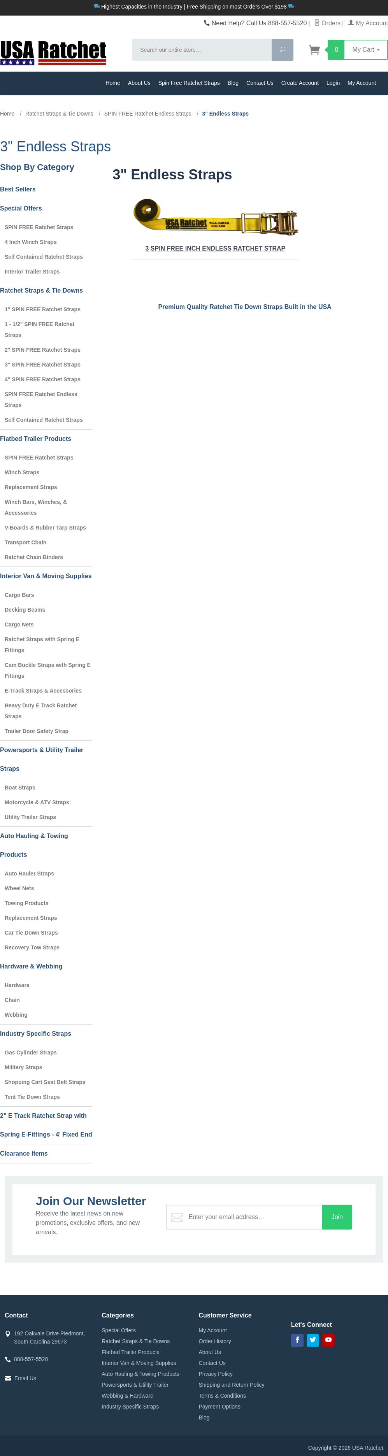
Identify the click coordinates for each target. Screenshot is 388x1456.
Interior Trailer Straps (32, 271)
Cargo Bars (19, 595)
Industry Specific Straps (35, 1033)
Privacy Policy (216, 1374)
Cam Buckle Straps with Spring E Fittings (48, 670)
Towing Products (27, 903)
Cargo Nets (19, 624)
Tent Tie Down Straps (32, 1097)
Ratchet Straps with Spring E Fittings (42, 644)
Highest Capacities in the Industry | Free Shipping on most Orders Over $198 (194, 7)
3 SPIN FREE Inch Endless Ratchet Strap (215, 225)
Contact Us (260, 83)
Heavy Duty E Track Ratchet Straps (41, 710)
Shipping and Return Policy (232, 1385)
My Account (368, 23)
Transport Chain (25, 542)
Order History (215, 1341)
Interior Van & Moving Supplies (46, 576)
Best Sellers (18, 189)
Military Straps (23, 1067)
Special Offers (21, 208)
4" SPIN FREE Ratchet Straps (43, 379)
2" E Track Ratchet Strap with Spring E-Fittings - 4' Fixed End (46, 1125)
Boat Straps (20, 787)
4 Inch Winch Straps (31, 242)
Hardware (17, 985)
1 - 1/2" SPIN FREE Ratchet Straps (39, 329)
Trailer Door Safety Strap (36, 731)
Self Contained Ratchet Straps (44, 257)
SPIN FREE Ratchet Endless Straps (41, 399)
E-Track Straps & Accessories (43, 691)
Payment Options (220, 1406)
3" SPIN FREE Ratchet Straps (43, 364)
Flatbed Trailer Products (35, 438)
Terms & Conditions (222, 1396)
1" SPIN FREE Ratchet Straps (43, 309)
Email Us (25, 1378)
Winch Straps (22, 472)
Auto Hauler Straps (29, 873)
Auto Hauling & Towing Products (34, 845)
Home (112, 83)
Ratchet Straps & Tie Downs (41, 290)
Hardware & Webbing (31, 966)
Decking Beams (25, 610)
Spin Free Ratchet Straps (189, 83)
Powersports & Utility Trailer (135, 1385)
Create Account (300, 83)
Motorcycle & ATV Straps (37, 802)
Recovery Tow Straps (32, 947)
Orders (327, 23)
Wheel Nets (19, 888)
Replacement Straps (31, 487)
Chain (12, 1000)
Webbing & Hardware (127, 1396)
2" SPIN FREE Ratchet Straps (43, 350)
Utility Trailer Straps (30, 817)
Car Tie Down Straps (31, 933)
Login (333, 83)
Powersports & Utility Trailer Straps (41, 759)
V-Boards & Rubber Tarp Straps (45, 528)
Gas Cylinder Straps (31, 1052)
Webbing (16, 1015)
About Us (139, 83)
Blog (233, 83)
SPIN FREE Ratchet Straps (39, 227)
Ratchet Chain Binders (34, 557)
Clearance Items (24, 1153)
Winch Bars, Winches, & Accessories (36, 507)
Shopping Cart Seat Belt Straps (45, 1082)
